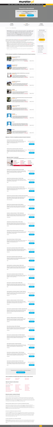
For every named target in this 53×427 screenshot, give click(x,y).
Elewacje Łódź (17, 379)
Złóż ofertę (31, 144)
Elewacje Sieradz (27, 389)
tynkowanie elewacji (20, 39)
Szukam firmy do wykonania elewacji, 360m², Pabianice (15, 204)
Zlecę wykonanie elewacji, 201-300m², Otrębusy (14, 239)
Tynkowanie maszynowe (41, 34)
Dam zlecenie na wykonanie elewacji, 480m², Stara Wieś (15, 248)
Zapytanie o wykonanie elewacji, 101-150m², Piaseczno (15, 300)
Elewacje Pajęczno (17, 388)
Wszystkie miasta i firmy (22, 165)
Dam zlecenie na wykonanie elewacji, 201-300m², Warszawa (16, 335)
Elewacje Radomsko (8, 389)
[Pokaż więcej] (26, 61)
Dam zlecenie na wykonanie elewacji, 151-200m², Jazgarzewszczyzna (17, 309)
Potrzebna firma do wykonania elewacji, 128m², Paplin (15, 140)
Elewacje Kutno (17, 386)
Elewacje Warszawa (8, 378)
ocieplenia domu (29, 44)
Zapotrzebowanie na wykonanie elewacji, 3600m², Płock (15, 265)
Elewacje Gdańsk (27, 379)
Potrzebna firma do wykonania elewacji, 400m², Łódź (15, 149)
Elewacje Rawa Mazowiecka (18, 389)
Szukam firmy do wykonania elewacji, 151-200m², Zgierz (15, 178)
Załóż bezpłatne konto (21, 372)
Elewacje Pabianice (8, 388)
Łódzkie (8, 28)
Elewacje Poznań (8, 379)
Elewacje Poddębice (27, 388)
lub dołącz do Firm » (42, 42)
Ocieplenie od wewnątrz (41, 47)
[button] (33, 51)
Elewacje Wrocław (17, 378)
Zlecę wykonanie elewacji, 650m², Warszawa (13, 326)
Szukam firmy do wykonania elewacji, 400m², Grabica (15, 222)
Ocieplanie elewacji (40, 33)
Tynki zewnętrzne (40, 51)
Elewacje (7, 383)
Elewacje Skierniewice (18, 385)
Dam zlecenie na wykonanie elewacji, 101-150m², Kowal (15, 361)
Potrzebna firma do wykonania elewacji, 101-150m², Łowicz (15, 187)
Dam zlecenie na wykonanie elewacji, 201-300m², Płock (15, 274)
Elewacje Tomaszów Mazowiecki (9, 390)
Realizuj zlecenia (30, 15)
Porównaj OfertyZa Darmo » (42, 40)
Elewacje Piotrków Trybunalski (9, 385)
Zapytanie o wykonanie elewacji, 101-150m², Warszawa (15, 317)
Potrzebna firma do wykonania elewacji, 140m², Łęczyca (15, 230)
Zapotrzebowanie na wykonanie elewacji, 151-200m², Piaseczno (16, 291)
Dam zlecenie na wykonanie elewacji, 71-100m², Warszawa (15, 352)
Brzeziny (10, 28)
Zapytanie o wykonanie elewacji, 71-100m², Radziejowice (15, 213)
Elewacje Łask (26, 386)
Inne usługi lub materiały (41, 37)
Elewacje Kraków (27, 378)
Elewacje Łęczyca (8, 387)
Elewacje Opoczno (27, 387)
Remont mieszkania (40, 52)
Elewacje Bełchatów (27, 385)
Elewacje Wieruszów (27, 390)
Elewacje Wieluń (17, 390)
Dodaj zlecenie (22, 15)
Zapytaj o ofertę (32, 69)
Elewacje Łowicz (17, 387)
